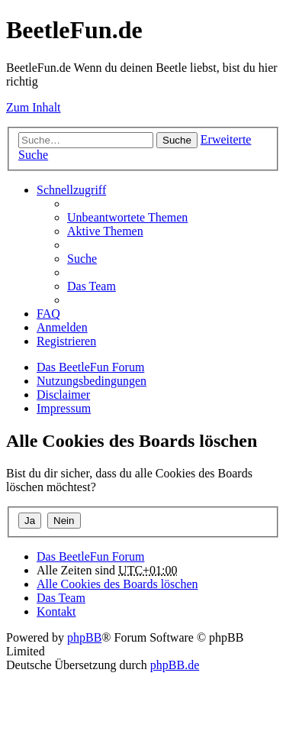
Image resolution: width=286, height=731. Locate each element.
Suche (176, 140)
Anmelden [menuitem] (62, 327)
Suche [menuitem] (82, 258)
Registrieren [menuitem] (66, 341)
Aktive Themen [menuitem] (105, 231)
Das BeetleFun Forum (90, 367)
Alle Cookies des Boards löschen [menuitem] (117, 583)
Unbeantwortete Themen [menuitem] (127, 217)
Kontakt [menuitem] (56, 611)
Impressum (64, 408)
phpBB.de (174, 664)
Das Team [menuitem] (91, 286)
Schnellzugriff (71, 189)
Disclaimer (63, 394)
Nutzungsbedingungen (91, 380)
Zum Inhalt (33, 107)
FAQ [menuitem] (48, 313)
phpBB (84, 637)
